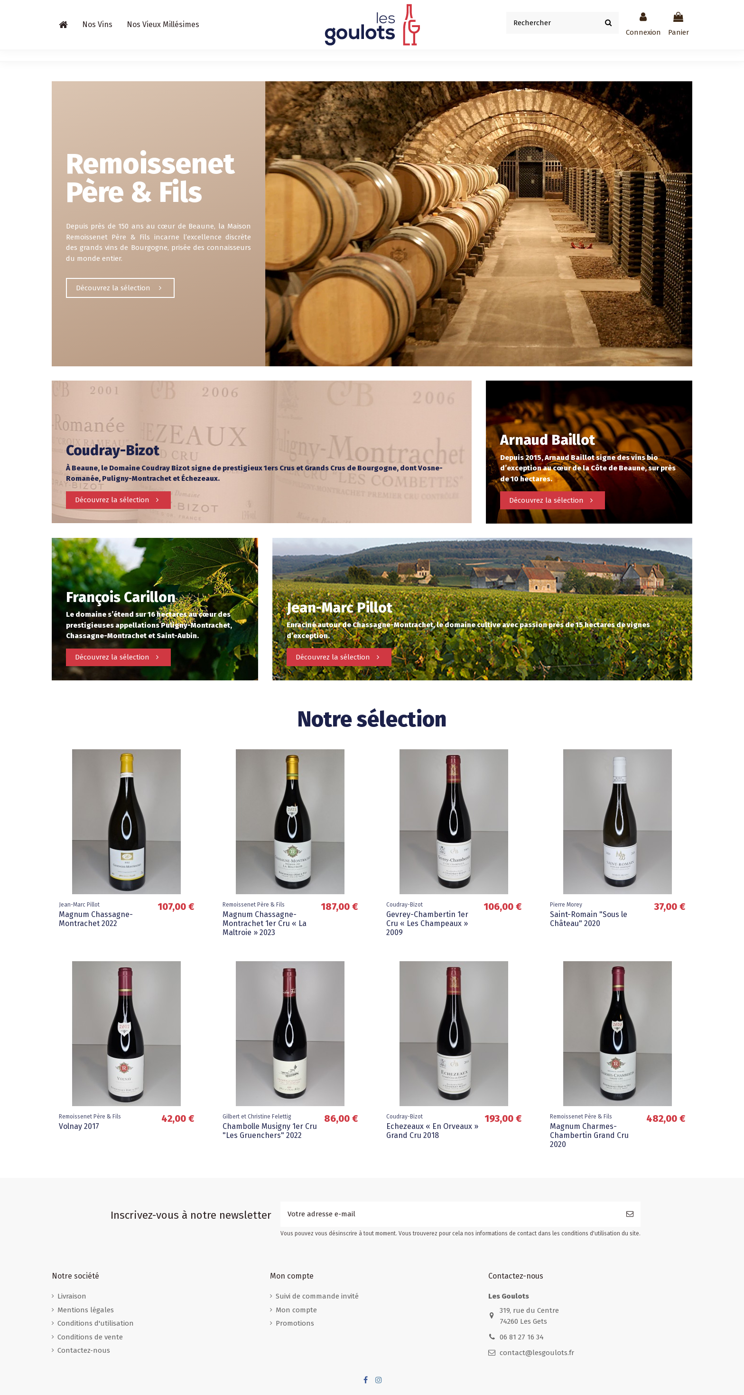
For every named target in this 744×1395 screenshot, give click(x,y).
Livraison (71, 1296)
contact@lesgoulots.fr (537, 1352)
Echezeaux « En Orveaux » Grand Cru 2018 (432, 1131)
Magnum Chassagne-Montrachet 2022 (96, 919)
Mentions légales (85, 1310)
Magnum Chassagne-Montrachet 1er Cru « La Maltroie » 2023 (265, 923)
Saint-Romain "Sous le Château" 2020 (588, 919)
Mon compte (296, 1310)
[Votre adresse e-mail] (449, 1214)
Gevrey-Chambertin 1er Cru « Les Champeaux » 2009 (427, 923)
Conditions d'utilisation (95, 1323)
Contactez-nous (83, 1350)
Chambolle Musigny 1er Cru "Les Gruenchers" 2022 (270, 1131)
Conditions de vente (90, 1337)
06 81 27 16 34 (522, 1337)
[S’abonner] (630, 1214)
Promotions (295, 1323)
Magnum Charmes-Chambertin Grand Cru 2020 (589, 1135)
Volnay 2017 (79, 1126)
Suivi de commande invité (317, 1296)
